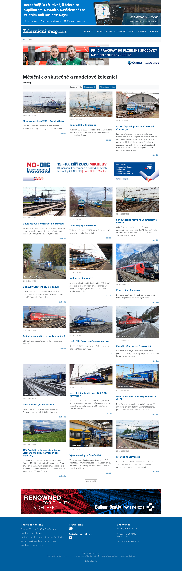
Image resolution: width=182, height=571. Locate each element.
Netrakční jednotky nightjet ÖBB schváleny (88, 394)
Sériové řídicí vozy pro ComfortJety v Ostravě (136, 221)
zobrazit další (91, 481)
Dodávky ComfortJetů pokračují (41, 286)
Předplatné (120, 31)
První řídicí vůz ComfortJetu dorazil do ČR (136, 398)
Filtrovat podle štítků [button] (107, 87)
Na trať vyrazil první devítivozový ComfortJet (135, 128)
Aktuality (89, 31)
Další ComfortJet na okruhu (38, 404)
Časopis (99, 31)
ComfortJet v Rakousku (83, 124)
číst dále (62, 133)
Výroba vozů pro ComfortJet (85, 455)
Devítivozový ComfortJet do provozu (43, 223)
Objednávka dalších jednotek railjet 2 (44, 336)
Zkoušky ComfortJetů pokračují (134, 346)
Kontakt (154, 31)
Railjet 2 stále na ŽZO (81, 278)
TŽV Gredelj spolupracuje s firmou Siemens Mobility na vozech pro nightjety (42, 453)
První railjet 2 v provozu (129, 290)
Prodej (131, 31)
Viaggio (89, 87)
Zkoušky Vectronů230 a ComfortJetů (43, 121)
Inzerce (108, 31)
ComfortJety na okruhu (83, 225)
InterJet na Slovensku (128, 456)
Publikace (141, 31)
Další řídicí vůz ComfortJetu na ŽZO (89, 341)
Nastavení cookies (91, 561)
